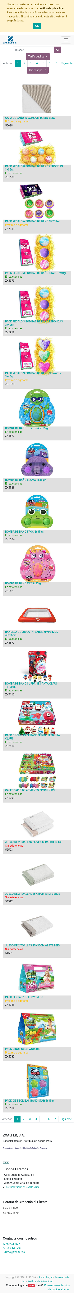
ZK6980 (10, 384)
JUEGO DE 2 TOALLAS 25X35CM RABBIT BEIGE (33, 842)
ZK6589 (10, 177)
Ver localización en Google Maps (22, 1187)
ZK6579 (10, 1108)
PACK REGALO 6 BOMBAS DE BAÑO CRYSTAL (32, 221)
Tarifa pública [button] (36, 56)
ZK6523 (10, 487)
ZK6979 (10, 280)
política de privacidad (51, 8)
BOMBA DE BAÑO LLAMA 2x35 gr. (25, 479)
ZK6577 (10, 642)
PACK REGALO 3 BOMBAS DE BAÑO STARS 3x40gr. (36, 273)
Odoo (31, 1285)
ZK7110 (10, 694)
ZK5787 (10, 1056)
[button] (38, 70)
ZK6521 (10, 591)
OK (37, 25)
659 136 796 (14, 1248)
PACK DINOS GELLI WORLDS (22, 1048)
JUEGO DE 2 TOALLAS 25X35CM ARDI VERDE (32, 893)
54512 (9, 901)
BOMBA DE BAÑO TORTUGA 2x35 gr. (27, 428)
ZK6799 (10, 797)
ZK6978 (10, 332)
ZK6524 (10, 539)
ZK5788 (10, 1004)
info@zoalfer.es (15, 1252)
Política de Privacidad (40, 1281)
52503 (9, 849)
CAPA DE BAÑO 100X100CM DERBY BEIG (30, 117)
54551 (9, 953)
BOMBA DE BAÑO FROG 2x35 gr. (24, 531)
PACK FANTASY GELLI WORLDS (24, 997)
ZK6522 (10, 435)
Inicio (6, 1162)
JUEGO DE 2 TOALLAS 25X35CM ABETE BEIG (32, 945)
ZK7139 (10, 228)
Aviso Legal (46, 1277)
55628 (9, 125)
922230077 (13, 1243)
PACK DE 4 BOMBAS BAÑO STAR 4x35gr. (29, 1100)
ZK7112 (10, 746)
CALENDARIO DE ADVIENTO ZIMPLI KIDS (30, 790)
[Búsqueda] (57, 50)
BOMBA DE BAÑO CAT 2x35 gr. (23, 583)
